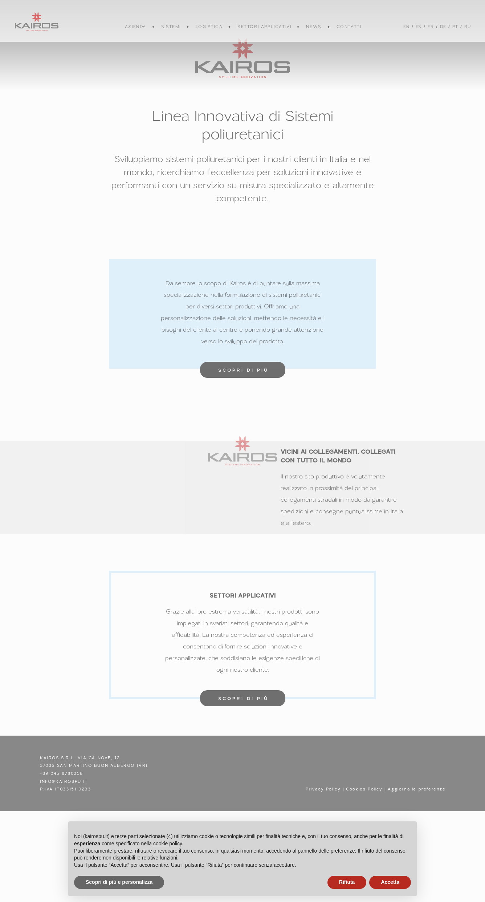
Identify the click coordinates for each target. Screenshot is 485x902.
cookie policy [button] (167, 843)
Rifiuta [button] (347, 882)
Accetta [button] (390, 882)
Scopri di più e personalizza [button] (119, 882)
